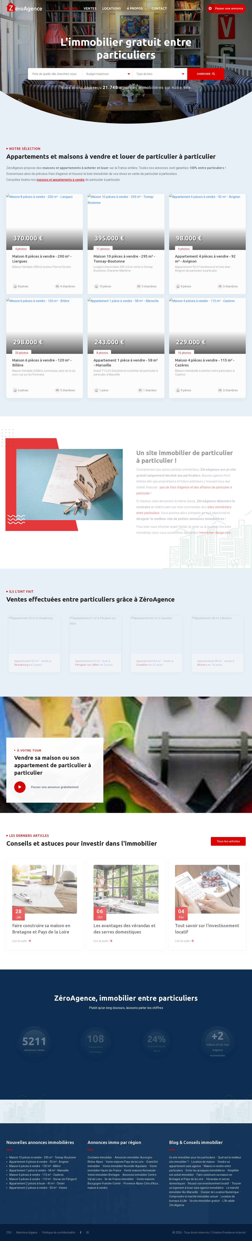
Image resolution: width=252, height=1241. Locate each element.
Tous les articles (228, 841)
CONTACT (159, 8)
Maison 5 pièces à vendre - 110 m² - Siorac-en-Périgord (43, 1179)
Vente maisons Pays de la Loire (125, 1161)
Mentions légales (26, 1232)
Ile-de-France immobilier (119, 1179)
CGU (9, 1232)
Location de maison (203, 1161)
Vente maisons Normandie (140, 1170)
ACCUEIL (71, 8)
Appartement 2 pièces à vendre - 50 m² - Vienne (38, 1187)
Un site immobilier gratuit (205, 1200)
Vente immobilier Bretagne (104, 1174)
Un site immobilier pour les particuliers (192, 1157)
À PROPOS (135, 8)
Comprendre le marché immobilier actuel (193, 1196)
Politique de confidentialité (58, 1232)
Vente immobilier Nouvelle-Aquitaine (125, 1166)
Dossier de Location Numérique (220, 1192)
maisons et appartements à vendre (60, 180)
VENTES (90, 8)
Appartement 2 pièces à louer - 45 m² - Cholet (37, 1183)
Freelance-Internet (234, 1232)
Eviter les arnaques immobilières (205, 1170)
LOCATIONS (111, 8)
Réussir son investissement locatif (208, 1183)
